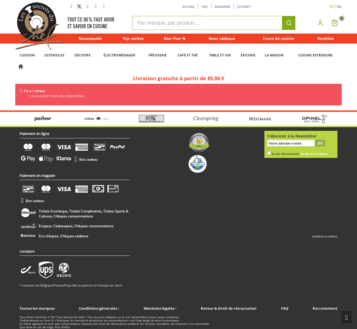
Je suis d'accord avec (300, 154)
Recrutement (325, 308)
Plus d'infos (62, 327)
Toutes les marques (37, 308)
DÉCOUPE (82, 55)
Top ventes (133, 38)
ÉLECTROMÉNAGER (119, 55)
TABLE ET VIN (220, 55)
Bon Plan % (174, 38)
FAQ (284, 308)
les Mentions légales (314, 154)
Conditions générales (98, 308)
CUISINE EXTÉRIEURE (315, 55)
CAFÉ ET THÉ (187, 55)
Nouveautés (90, 38)
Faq (205, 6)
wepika (332, 236)
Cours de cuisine (278, 38)
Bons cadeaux (222, 38)
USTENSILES (54, 55)
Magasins (222, 6)
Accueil (188, 6)
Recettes (325, 38)
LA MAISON (274, 55)
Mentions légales (159, 308)
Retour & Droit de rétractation (229, 308)
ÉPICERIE (248, 55)
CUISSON (27, 55)
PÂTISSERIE (158, 55)
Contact (244, 6)
